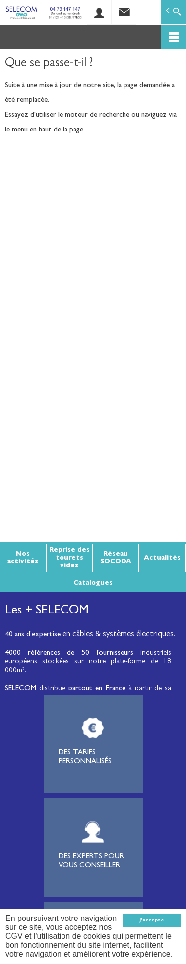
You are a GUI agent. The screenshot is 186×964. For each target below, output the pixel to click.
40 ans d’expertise (33, 635)
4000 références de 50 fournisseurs (69, 653)
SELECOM (22, 689)
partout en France (96, 689)
